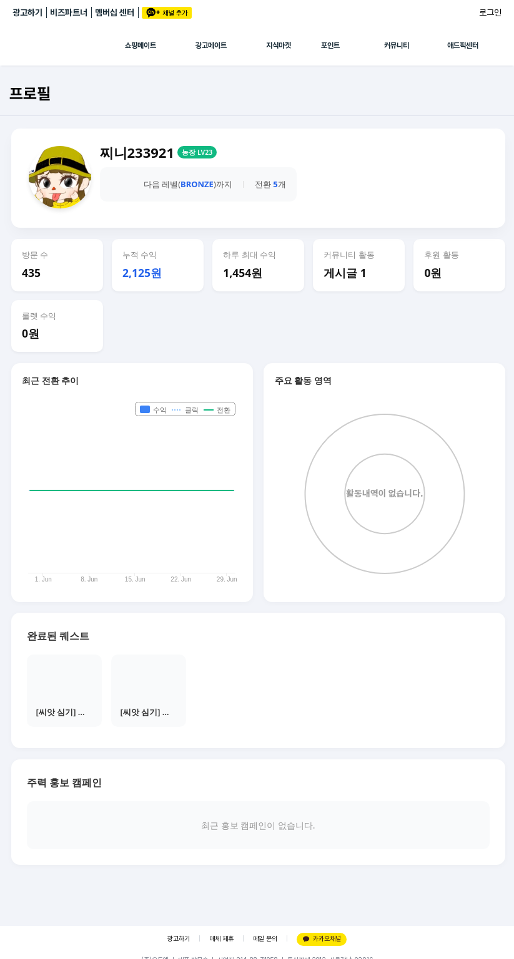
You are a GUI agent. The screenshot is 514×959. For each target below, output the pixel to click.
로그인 (490, 12)
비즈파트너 (68, 12)
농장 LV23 (197, 152)
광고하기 (27, 12)
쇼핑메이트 (140, 45)
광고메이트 (211, 45)
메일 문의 (265, 939)
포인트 (330, 45)
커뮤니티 (396, 45)
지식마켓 (278, 45)
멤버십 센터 (114, 12)
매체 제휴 (221, 939)
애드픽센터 (462, 45)
